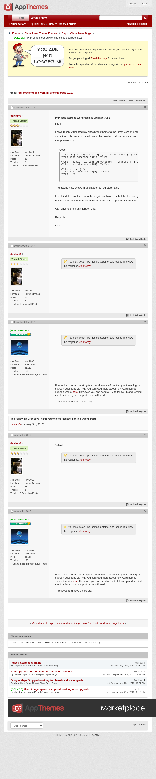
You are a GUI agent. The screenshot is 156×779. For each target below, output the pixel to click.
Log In (132, 3)
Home (21, 17)
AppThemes (139, 724)
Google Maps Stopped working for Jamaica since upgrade (47, 680)
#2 (145, 245)
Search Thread (135, 100)
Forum (16, 33)
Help (144, 3)
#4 (145, 434)
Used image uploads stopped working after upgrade (56, 689)
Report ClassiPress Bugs (76, 33)
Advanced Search (136, 23)
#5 (145, 510)
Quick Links (38, 24)
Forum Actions (17, 24)
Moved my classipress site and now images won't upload (65, 623)
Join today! (85, 266)
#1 (145, 107)
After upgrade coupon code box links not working (42, 671)
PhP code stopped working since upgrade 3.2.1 (45, 92)
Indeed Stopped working (26, 662)
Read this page (99, 58)
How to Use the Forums (62, 24)
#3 (145, 321)
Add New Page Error (112, 623)
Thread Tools (116, 100)
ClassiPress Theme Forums (41, 33)
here (75, 391)
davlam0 (16, 424)
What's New (39, 17)
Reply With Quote (136, 239)
